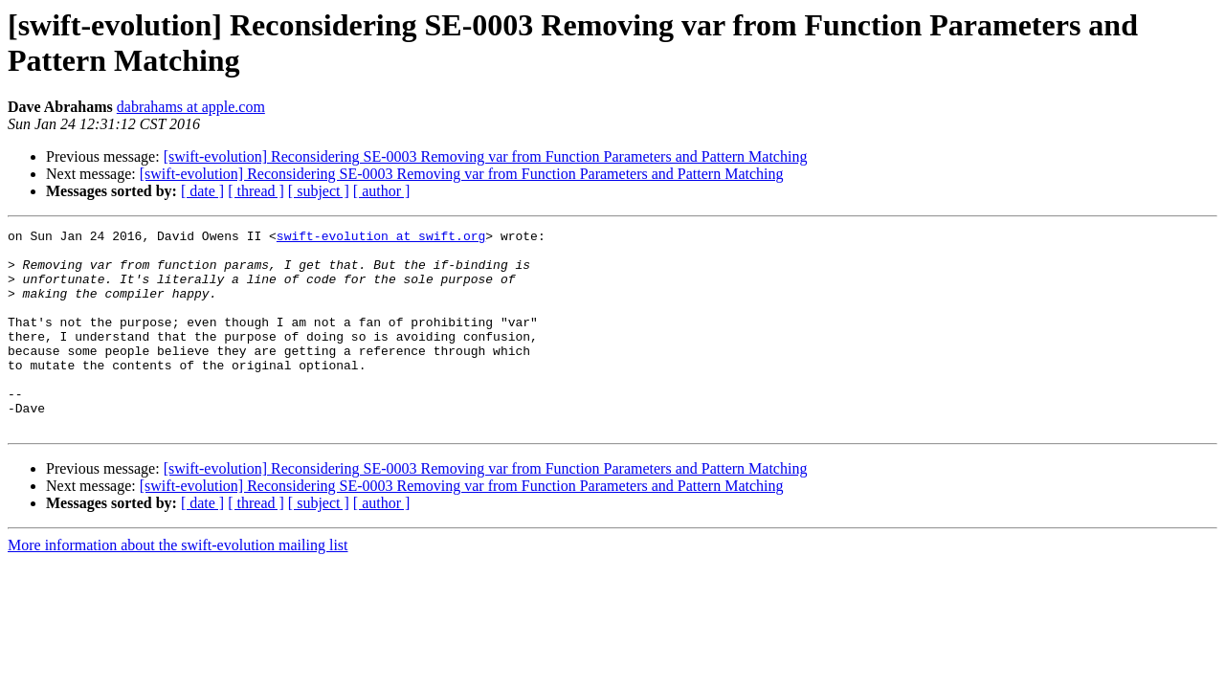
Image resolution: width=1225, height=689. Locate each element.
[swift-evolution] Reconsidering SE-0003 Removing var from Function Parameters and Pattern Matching (486, 156)
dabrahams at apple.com (191, 107)
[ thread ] (256, 191)
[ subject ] (318, 191)
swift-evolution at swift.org (381, 238)
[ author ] (382, 191)
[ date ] (202, 191)
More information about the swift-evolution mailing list (178, 585)
